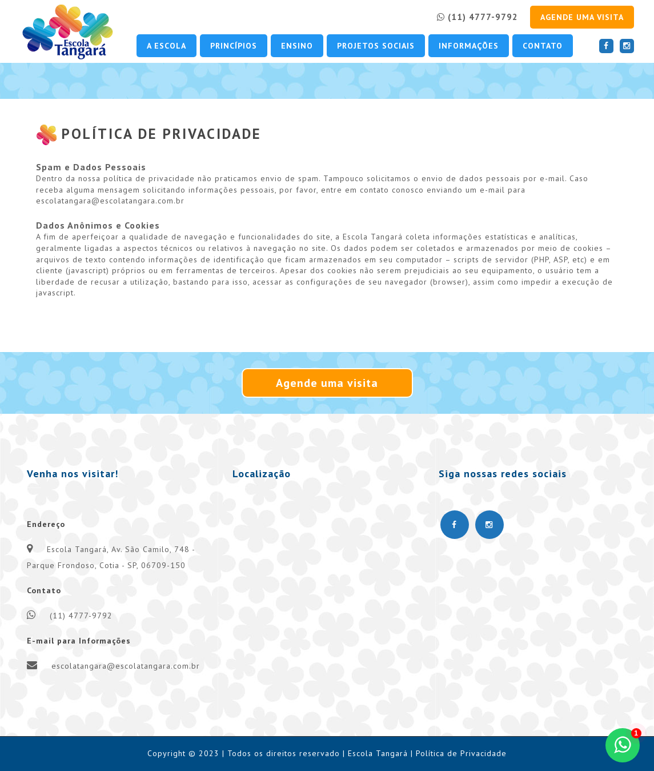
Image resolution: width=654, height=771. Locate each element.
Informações (469, 46)
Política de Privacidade (461, 753)
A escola (166, 46)
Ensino (297, 46)
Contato (543, 46)
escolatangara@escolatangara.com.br (125, 666)
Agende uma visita (582, 17)
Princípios (233, 46)
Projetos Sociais (376, 46)
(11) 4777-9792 (477, 16)
